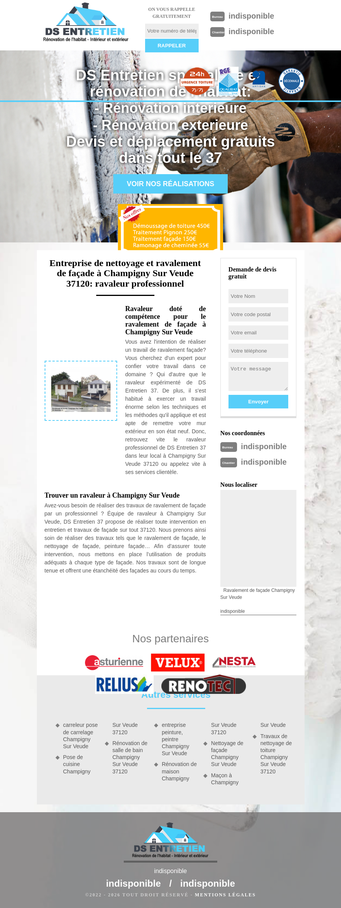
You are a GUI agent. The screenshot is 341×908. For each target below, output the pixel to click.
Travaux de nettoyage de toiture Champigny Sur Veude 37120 (276, 754)
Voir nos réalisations (171, 184)
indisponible (251, 16)
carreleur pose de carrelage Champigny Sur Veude (80, 735)
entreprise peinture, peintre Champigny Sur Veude (175, 739)
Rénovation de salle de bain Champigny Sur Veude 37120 (130, 757)
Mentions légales (225, 895)
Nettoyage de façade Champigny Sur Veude (227, 754)
